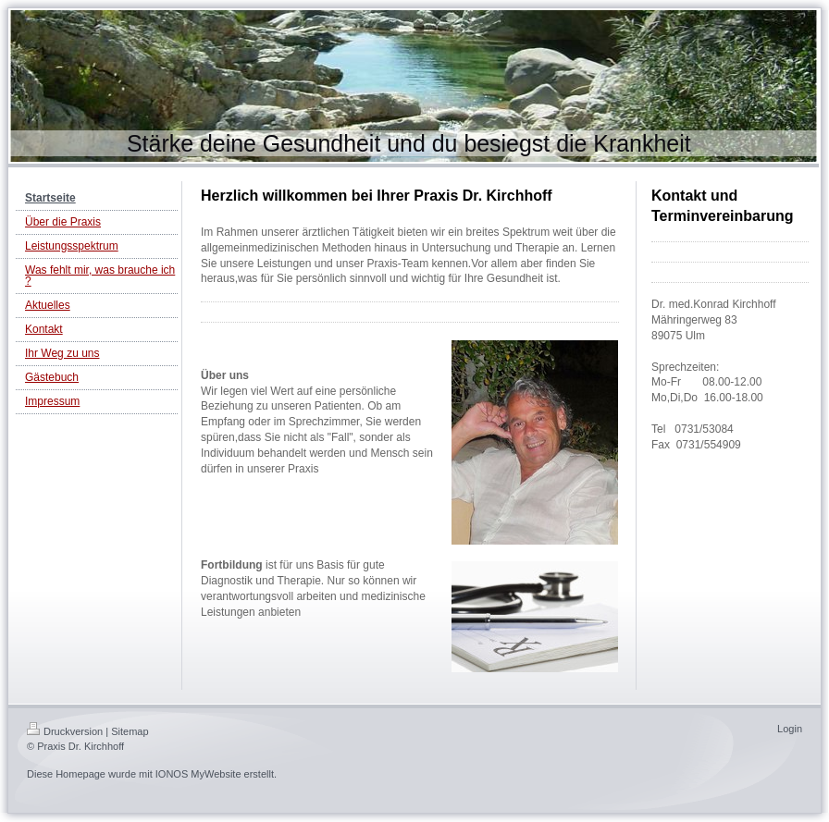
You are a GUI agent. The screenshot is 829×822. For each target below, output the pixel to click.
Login (789, 728)
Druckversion (65, 731)
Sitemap (129, 731)
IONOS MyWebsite (198, 773)
